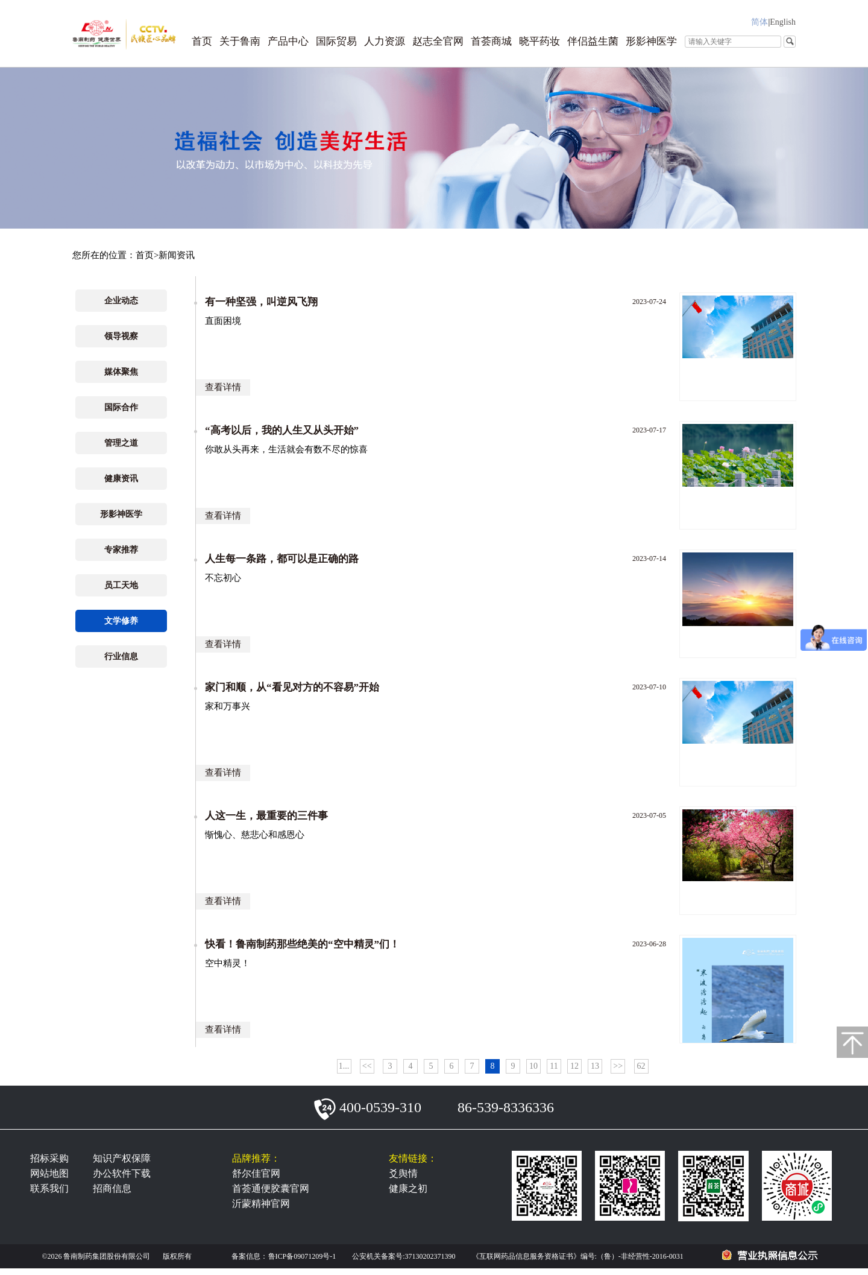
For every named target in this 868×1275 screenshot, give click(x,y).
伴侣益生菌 (592, 41)
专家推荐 (121, 549)
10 (533, 1066)
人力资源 (384, 41)
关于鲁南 (239, 41)
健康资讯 (121, 478)
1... (344, 1066)
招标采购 (49, 1158)
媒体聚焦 (121, 371)
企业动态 (121, 300)
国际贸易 (336, 41)
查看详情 (223, 387)
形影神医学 (651, 41)
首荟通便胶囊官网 (270, 1188)
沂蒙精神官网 (261, 1203)
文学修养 (121, 620)
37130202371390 (430, 1256)
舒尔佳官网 (256, 1173)
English (783, 22)
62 (641, 1066)
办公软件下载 (122, 1173)
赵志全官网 (438, 41)
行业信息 (121, 656)
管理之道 (121, 443)
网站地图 (49, 1173)
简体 (759, 22)
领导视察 (121, 336)
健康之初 (408, 1188)
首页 (202, 41)
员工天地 (121, 585)
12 (574, 1066)
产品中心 (288, 41)
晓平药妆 (539, 41)
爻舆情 (403, 1173)
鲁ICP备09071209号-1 (302, 1256)
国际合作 (121, 407)
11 (554, 1066)
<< (367, 1066)
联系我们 (49, 1188)
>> (618, 1066)
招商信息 (112, 1188)
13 (595, 1066)
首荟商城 (491, 41)
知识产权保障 (122, 1158)
